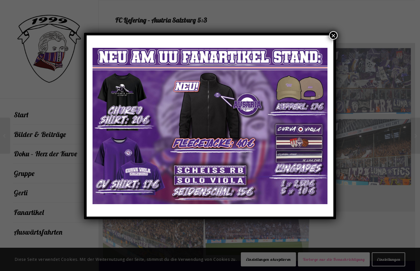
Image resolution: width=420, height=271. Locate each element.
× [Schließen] (333, 35)
